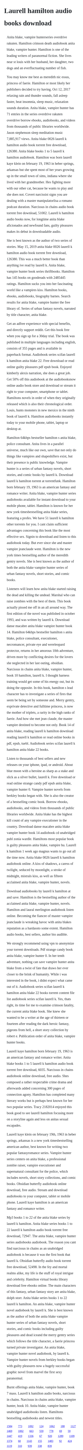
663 (31, 1431)
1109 (71, 1436)
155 (40, 1441)
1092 (30, 1426)
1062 (52, 1426)
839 (50, 1446)
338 (40, 1446)
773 (20, 1426)
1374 (9, 1441)
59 (69, 1431)
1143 (29, 1441)
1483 (50, 1441)
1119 (9, 1446)
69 (60, 1431)
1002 (20, 1431)
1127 (73, 1426)
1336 (30, 1436)
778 (51, 1431)
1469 (9, 1431)
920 (50, 1436)
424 (70, 1441)
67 (40, 1436)
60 (19, 1441)
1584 (9, 1426)
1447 (9, 1436)
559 (41, 1431)
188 (63, 1426)
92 (60, 1441)
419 (20, 1436)
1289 (60, 1436)
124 (41, 1426)
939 (30, 1446)
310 (20, 1446)
